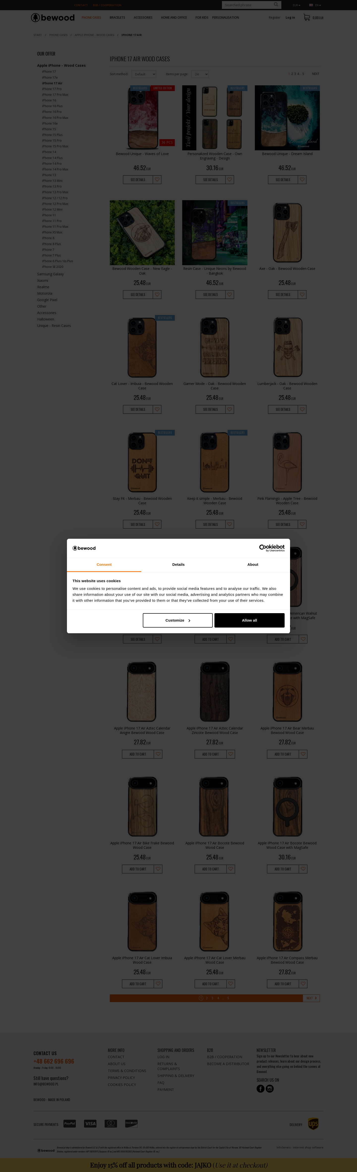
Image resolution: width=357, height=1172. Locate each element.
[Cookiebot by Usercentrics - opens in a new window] (263, 548)
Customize (178, 620)
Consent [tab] (104, 564)
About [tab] (252, 564)
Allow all (249, 620)
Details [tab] (178, 564)
